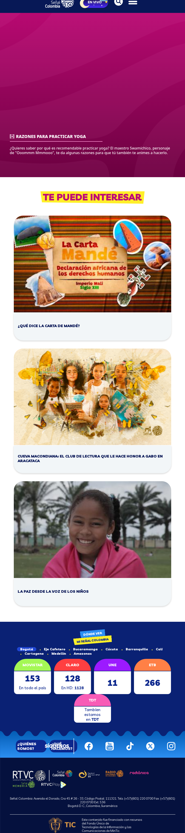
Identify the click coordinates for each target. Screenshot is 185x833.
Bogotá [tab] (26, 649)
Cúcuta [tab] (109, 649)
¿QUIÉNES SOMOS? (26, 746)
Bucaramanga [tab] (83, 649)
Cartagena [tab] (32, 653)
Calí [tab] (157, 649)
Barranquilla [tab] (135, 649)
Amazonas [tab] (81, 653)
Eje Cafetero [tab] (52, 649)
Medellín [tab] (56, 653)
